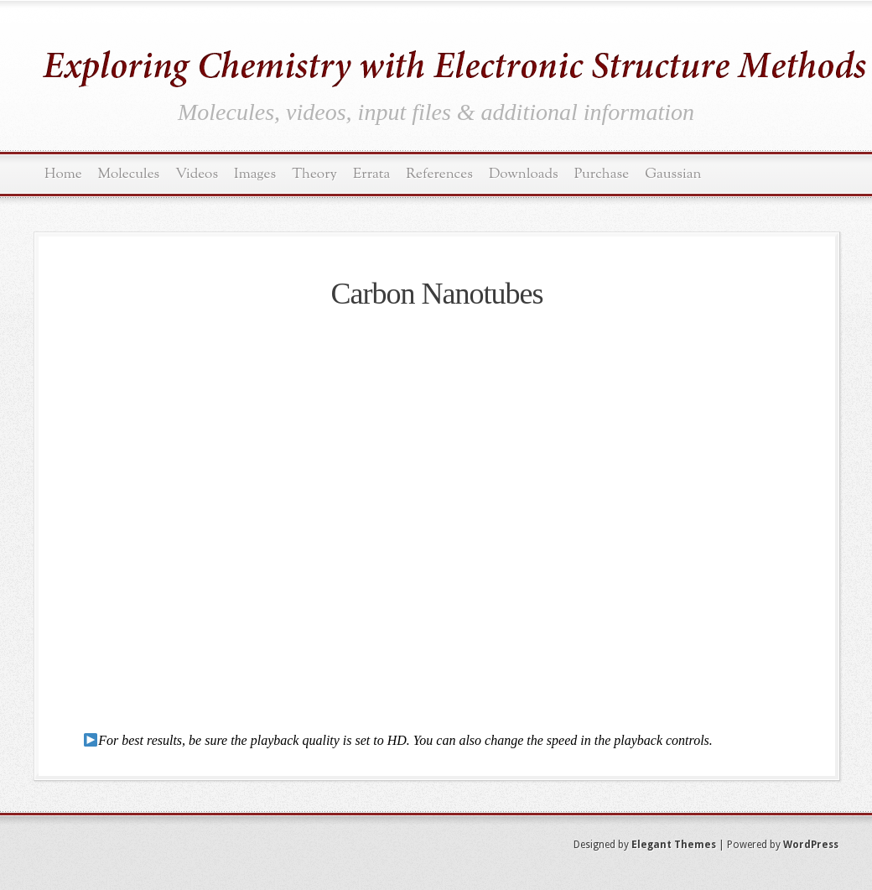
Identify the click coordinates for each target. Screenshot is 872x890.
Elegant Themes (673, 845)
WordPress (810, 845)
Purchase (602, 174)
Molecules (129, 174)
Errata (371, 174)
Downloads (523, 174)
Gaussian (673, 174)
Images (255, 174)
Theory (314, 174)
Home (63, 174)
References (439, 174)
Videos (196, 174)
